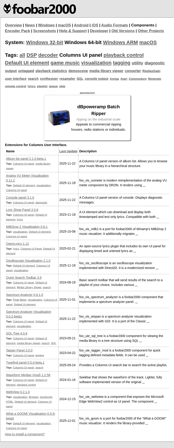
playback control (123, 55)
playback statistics (51, 71)
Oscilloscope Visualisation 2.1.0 (28, 260)
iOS (95, 25)
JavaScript (46, 396)
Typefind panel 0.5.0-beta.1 (25, 362)
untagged (26, 71)
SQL (80, 78)
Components (142, 25)
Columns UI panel (23, 163)
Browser (33, 396)
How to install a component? (25, 434)
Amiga (114, 78)
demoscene (78, 71)
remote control (15, 86)
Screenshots (44, 31)
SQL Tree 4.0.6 (16, 333)
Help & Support (73, 31)
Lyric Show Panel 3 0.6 (22, 210)
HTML (9, 401)
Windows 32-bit (44, 42)
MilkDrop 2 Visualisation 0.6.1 (27, 227)
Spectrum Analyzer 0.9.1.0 (24, 295)
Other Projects (151, 31)
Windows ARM (120, 42)
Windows (46, 25)
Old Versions (123, 31)
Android (81, 25)
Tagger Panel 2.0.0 (19, 350)
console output (96, 78)
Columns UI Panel (31, 248)
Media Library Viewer (29, 287)
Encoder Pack (17, 31)
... (144, 185)
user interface (15, 78)
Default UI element (27, 63)
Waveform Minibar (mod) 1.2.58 (28, 375)
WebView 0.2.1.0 (18, 392)
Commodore (138, 78)
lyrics (31, 86)
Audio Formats (114, 25)
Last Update (68, 151)
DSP (31, 55)
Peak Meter (19, 299)
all (22, 55)
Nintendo (154, 78)
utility (137, 63)
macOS (64, 25)
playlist (42, 86)
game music (65, 63)
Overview (13, 25)
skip (62, 86)
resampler (67, 78)
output (11, 71)
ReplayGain (151, 71)
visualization (96, 63)
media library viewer (106, 71)
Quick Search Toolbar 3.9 (24, 277)
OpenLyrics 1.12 (17, 243)
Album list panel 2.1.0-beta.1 (26, 158)
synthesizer (49, 78)
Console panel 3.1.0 (20, 197)
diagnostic (155, 63)
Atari (123, 78)
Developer (99, 31)
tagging (121, 63)
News (30, 25)
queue (53, 86)
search (33, 78)
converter (133, 71)
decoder (48, 55)
